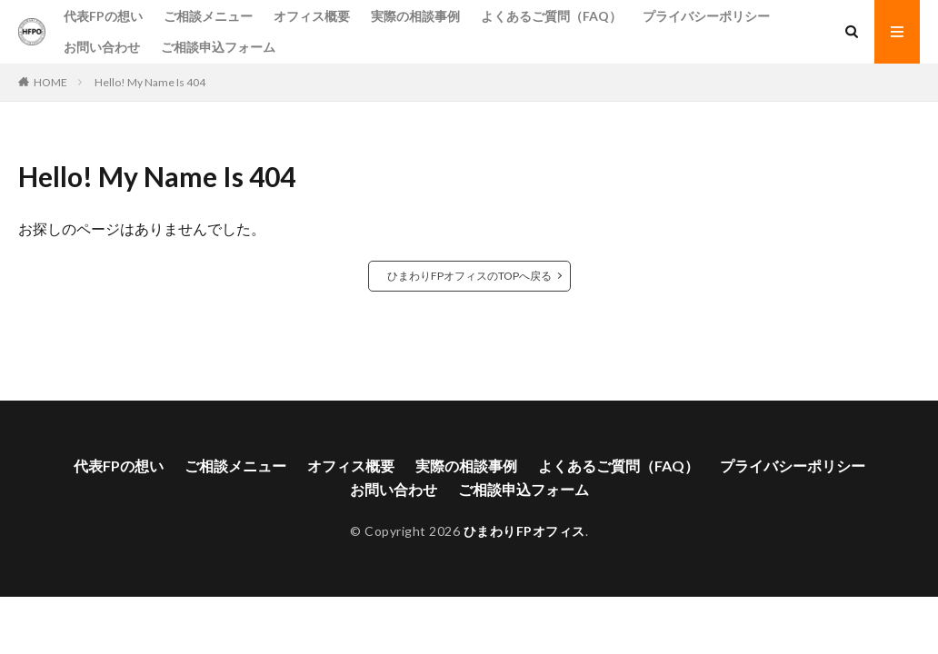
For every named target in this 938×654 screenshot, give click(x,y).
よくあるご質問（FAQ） (551, 16)
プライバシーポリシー (706, 16)
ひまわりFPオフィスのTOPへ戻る (469, 275)
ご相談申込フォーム (218, 46)
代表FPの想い (103, 16)
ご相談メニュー (208, 16)
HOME (50, 82)
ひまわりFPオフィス (524, 531)
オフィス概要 (312, 16)
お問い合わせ (102, 46)
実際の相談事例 (415, 16)
